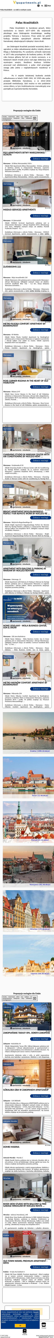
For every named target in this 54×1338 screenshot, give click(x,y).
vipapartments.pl (27, 2)
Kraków (6, 1235)
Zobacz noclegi (40, 158)
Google (36, 1312)
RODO (4, 1322)
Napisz (51, 1337)
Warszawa (7, 127)
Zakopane (7, 1007)
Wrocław (6, 1178)
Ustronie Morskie (10, 1121)
